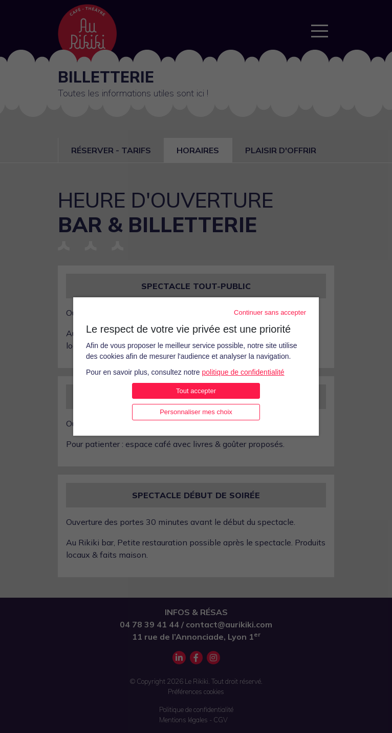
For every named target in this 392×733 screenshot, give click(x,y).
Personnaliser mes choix (196, 412)
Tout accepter (196, 391)
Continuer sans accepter (270, 312)
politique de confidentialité (243, 372)
